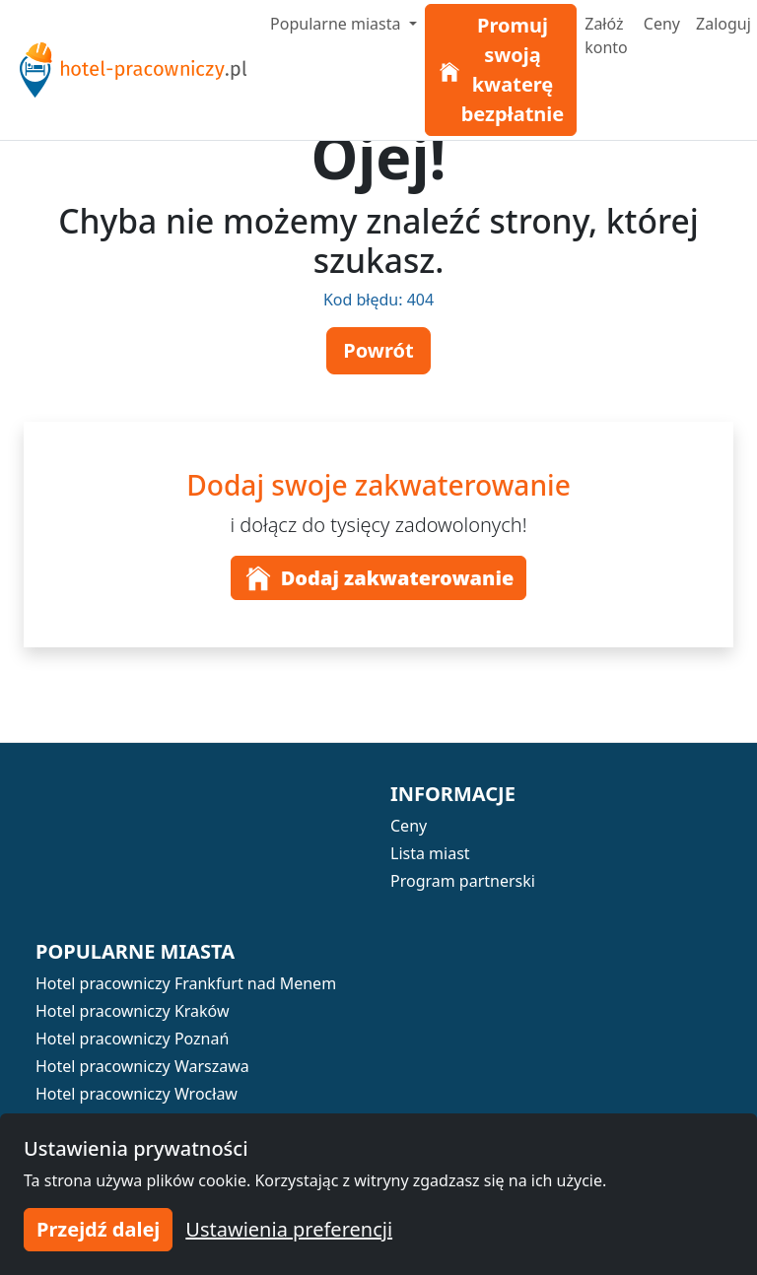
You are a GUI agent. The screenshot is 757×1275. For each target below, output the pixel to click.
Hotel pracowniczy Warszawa (142, 1066)
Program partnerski (462, 881)
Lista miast (430, 853)
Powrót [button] (378, 350)
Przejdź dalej (98, 1229)
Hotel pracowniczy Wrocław (136, 1094)
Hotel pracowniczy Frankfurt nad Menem (185, 983)
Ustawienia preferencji (288, 1229)
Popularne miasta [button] (337, 23)
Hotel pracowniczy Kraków (132, 1011)
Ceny (662, 23)
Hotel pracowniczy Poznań (132, 1038)
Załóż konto (606, 35)
